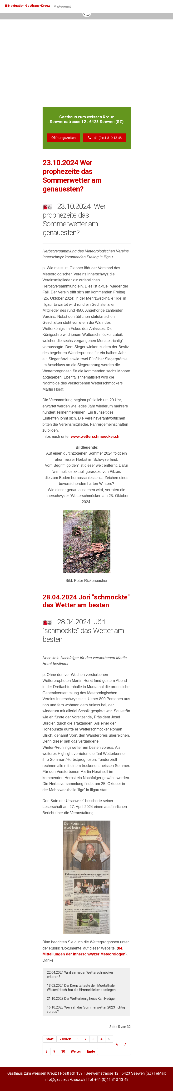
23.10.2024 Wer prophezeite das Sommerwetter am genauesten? (72, 176)
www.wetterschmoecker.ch (95, 436)
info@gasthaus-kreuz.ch (64, 1079)
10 (63, 1051)
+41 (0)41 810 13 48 (111, 1079)
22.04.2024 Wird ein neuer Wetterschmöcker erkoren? (80, 975)
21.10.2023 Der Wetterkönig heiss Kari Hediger (81, 998)
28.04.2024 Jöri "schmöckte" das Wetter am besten (86, 601)
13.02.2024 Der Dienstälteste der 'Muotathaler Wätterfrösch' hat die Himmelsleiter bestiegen (81, 988)
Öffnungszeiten (63, 138)
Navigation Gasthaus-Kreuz (27, 5)
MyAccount (62, 6)
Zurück (65, 1039)
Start (50, 1039)
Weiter (76, 1051)
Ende (91, 1051)
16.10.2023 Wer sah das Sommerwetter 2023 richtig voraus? (86, 1009)
